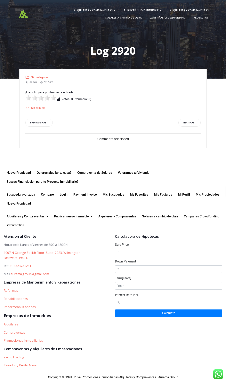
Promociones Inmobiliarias (23, 341)
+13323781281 (20, 266)
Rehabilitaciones (16, 299)
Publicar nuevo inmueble (143, 10)
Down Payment (125, 262)
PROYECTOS (201, 17)
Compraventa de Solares (94, 173)
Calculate (168, 313)
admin (31, 82)
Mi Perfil (184, 195)
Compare (47, 195)
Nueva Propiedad (19, 173)
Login (64, 195)
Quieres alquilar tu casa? (54, 173)
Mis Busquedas (113, 195)
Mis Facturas (163, 195)
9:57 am (46, 82)
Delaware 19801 (15, 258)
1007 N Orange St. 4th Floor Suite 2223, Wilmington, (42, 253)
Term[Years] (123, 278)
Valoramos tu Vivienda (133, 173)
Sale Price (122, 245)
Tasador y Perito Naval (20, 365)
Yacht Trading (14, 357)
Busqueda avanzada (21, 195)
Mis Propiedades (207, 195)
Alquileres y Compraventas (95, 10)
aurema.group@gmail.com (30, 274)
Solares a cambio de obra (123, 17)
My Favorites (139, 195)
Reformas (11, 291)
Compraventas (14, 333)
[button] (27, 216)
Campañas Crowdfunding (167, 17)
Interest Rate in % (127, 295)
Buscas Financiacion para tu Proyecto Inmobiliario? (42, 182)
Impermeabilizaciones (20, 307)
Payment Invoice (85, 195)
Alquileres (11, 325)
